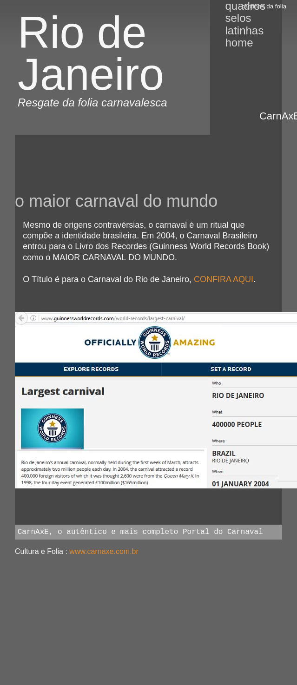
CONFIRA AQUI (223, 279)
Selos (238, 18)
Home (239, 42)
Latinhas (244, 30)
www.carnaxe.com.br (104, 551)
